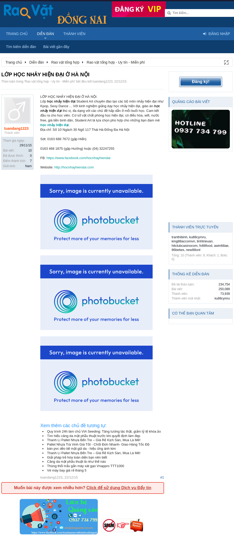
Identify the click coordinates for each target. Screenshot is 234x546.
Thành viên (74, 34)
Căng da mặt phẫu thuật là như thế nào (76, 461)
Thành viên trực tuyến (195, 227)
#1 (162, 477)
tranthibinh (179, 237)
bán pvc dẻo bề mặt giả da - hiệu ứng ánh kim (81, 449)
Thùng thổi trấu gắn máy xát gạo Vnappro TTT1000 (85, 466)
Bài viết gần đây (56, 47)
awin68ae (221, 246)
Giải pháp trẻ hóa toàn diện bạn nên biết (77, 457)
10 (30, 150)
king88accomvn (183, 241)
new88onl (193, 250)
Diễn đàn (45, 34)
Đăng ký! (201, 81)
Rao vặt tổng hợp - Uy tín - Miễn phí (49, 81)
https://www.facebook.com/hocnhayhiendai (78, 158)
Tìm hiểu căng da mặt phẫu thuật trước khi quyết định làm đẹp (93, 436)
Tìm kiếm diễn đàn (21, 47)
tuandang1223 (103, 81)
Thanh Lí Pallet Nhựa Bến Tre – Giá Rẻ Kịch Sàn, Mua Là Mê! (93, 440)
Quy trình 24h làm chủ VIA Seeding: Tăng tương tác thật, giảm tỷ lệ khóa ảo (104, 431)
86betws (178, 250)
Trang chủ (17, 34)
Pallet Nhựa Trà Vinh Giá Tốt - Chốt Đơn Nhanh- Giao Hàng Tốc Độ (98, 444)
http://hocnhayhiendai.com (74, 167)
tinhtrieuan (205, 241)
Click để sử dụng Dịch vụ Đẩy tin (118, 488)
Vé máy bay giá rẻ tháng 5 (67, 470)
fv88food (205, 246)
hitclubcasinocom (185, 246)
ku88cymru (197, 237)
